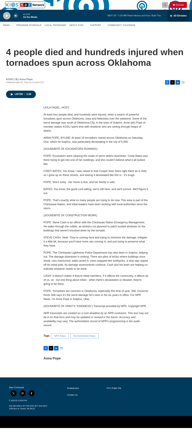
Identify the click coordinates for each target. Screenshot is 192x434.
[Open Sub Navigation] (12, 31)
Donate (181, 7)
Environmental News (84, 342)
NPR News (60, 342)
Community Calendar (121, 31)
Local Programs (55, 31)
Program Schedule (29, 31)
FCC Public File (114, 394)
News (6, 31)
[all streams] (178, 22)
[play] (6, 22)
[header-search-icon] (166, 8)
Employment (73, 394)
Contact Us (72, 401)
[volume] (15, 21)
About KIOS (76, 31)
